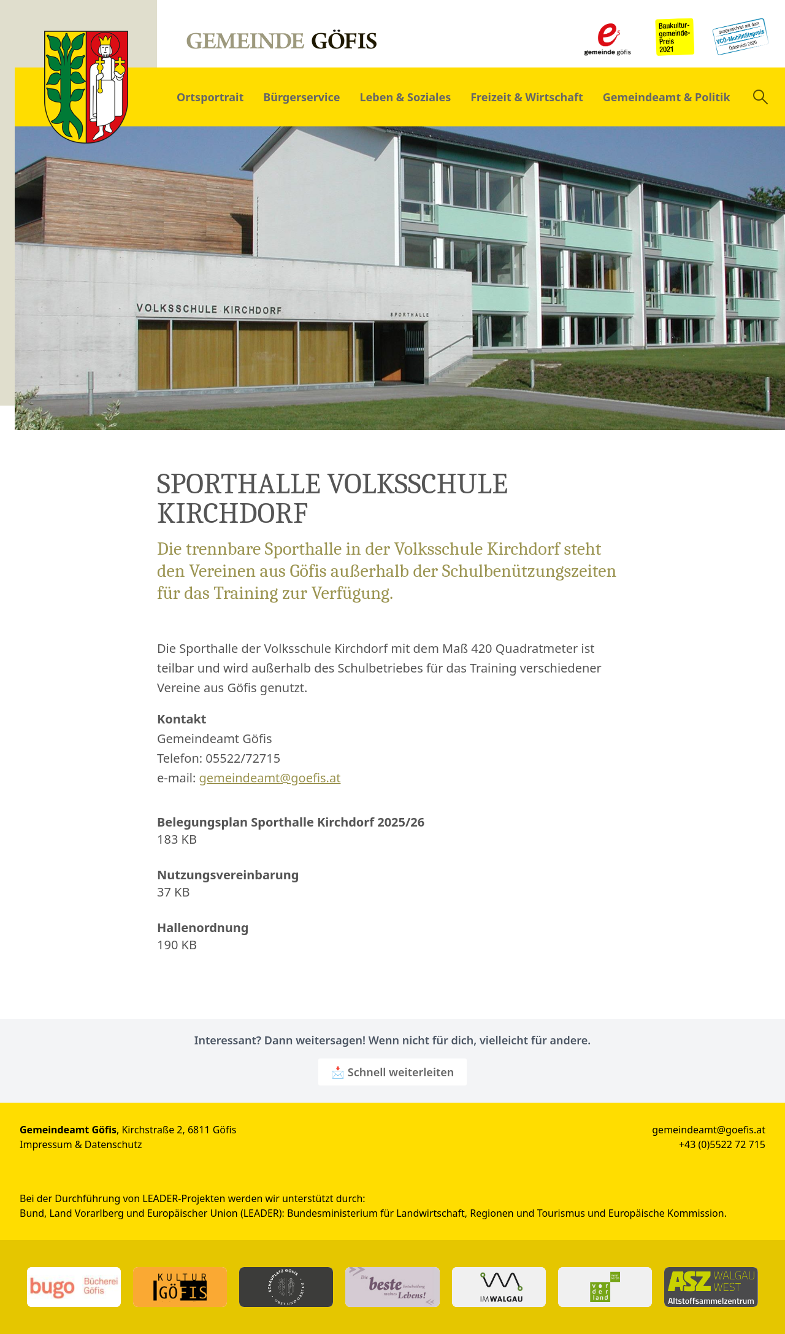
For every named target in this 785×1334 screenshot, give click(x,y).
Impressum (46, 1144)
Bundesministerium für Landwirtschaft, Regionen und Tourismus (436, 1213)
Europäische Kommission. (667, 1213)
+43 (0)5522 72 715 (722, 1144)
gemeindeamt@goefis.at (270, 777)
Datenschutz (113, 1144)
